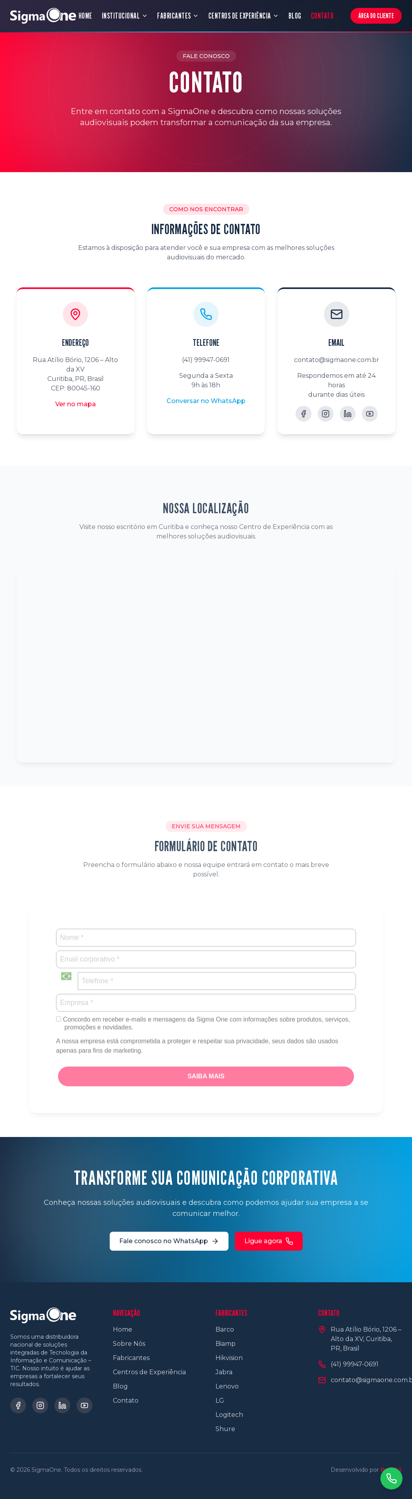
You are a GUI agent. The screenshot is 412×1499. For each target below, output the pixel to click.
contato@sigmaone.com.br (336, 360)
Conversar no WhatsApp (206, 401)
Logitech (229, 1414)
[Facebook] (303, 414)
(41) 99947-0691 (206, 360)
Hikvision (229, 1358)
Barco (224, 1329)
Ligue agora (268, 1241)
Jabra (223, 1372)
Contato (126, 1400)
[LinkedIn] (348, 414)
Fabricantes (131, 1358)
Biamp (225, 1343)
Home (122, 1329)
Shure (225, 1429)
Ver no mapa (75, 404)
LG (219, 1400)
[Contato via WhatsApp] (391, 1478)
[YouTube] (370, 414)
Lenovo (227, 1386)
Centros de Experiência (149, 1372)
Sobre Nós (129, 1343)
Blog (120, 1386)
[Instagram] (325, 414)
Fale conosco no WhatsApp (169, 1241)
